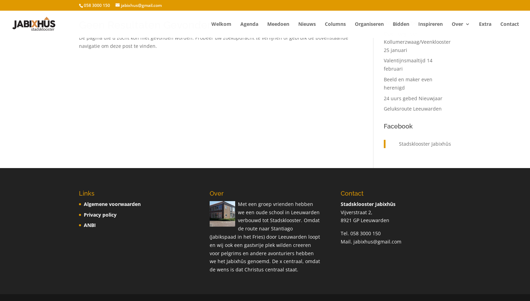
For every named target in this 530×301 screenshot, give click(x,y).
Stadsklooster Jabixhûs (425, 144)
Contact (509, 24)
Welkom (221, 24)
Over (457, 24)
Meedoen (278, 24)
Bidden (401, 24)
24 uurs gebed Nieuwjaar (413, 98)
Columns (335, 24)
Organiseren (369, 24)
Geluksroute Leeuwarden (413, 108)
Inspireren (430, 24)
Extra (485, 24)
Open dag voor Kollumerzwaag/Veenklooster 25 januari (417, 41)
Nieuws (307, 24)
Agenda (249, 24)
